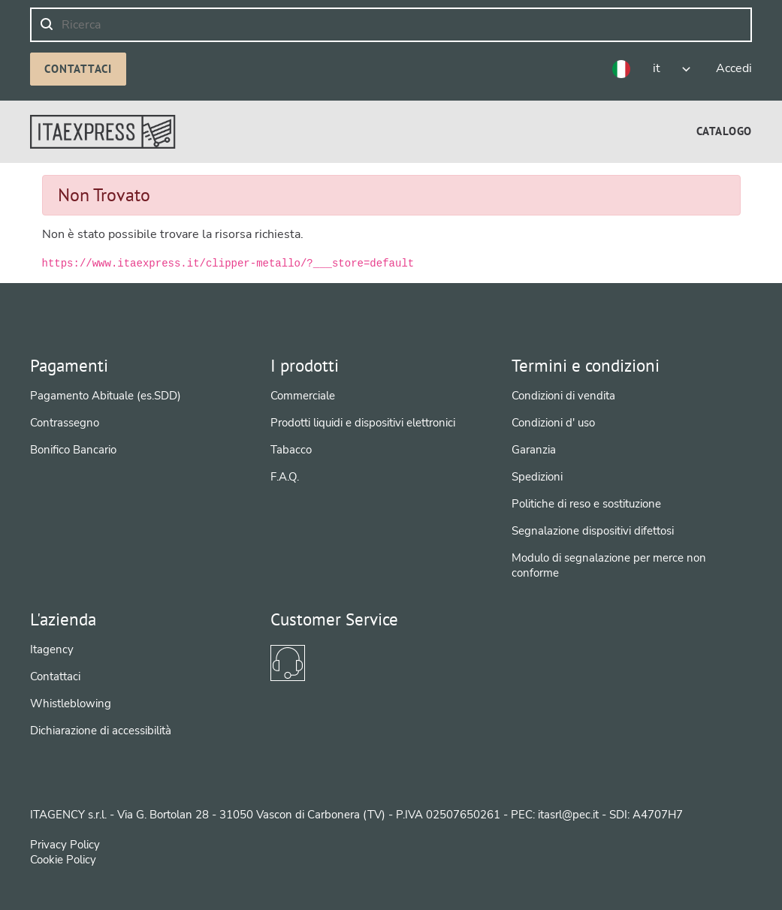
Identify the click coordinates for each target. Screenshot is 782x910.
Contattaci (78, 69)
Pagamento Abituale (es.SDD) (105, 395)
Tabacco (291, 449)
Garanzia (534, 449)
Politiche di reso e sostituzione (586, 503)
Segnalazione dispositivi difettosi (593, 530)
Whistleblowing (70, 703)
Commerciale (302, 395)
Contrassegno (64, 422)
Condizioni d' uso (553, 422)
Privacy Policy (65, 844)
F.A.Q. (284, 476)
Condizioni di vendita (563, 395)
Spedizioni (537, 476)
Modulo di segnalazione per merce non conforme (609, 565)
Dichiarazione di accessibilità (100, 730)
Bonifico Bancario (73, 449)
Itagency (52, 649)
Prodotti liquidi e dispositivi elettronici (362, 422)
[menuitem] (724, 131)
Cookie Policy (63, 859)
